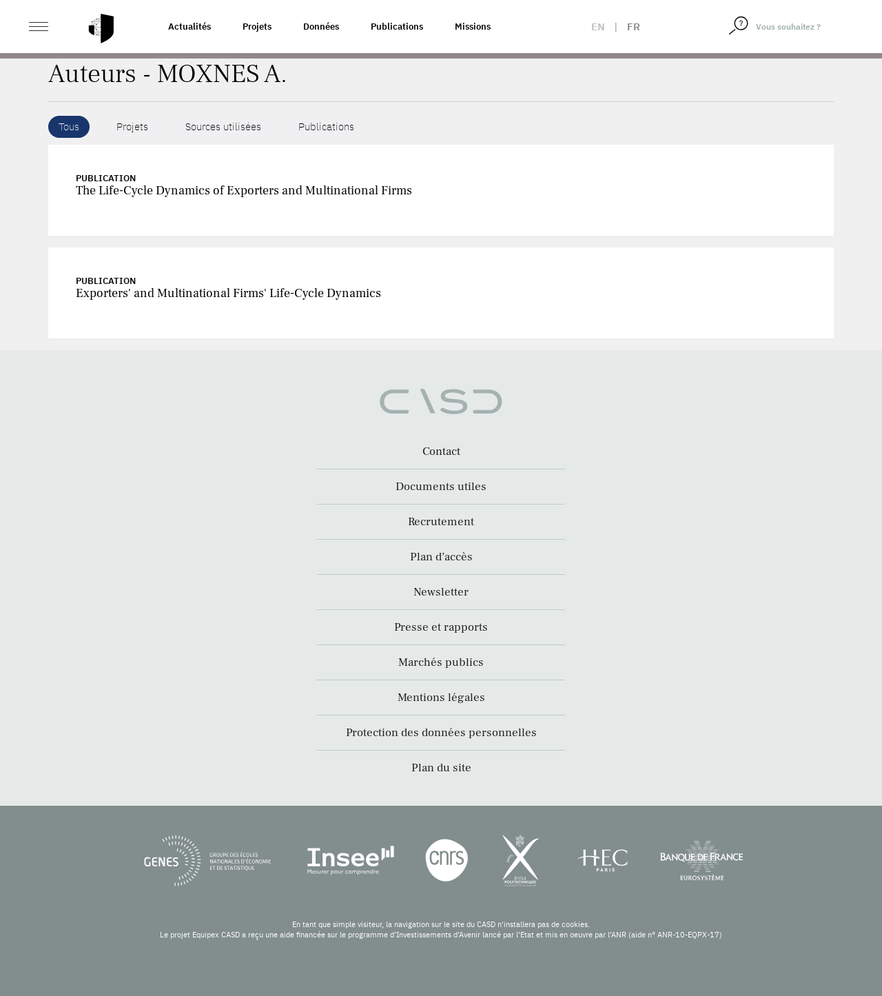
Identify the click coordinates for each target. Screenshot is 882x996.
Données (321, 26)
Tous (69, 126)
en (598, 26)
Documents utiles (441, 486)
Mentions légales (441, 697)
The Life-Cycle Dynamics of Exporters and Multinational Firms (244, 191)
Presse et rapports (441, 627)
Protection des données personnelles (441, 732)
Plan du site (441, 767)
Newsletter (441, 592)
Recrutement (441, 521)
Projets (257, 26)
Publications (397, 26)
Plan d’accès (441, 557)
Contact (441, 451)
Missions (473, 26)
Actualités (189, 26)
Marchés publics (441, 662)
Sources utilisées (223, 126)
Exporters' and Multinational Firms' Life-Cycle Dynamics (228, 293)
